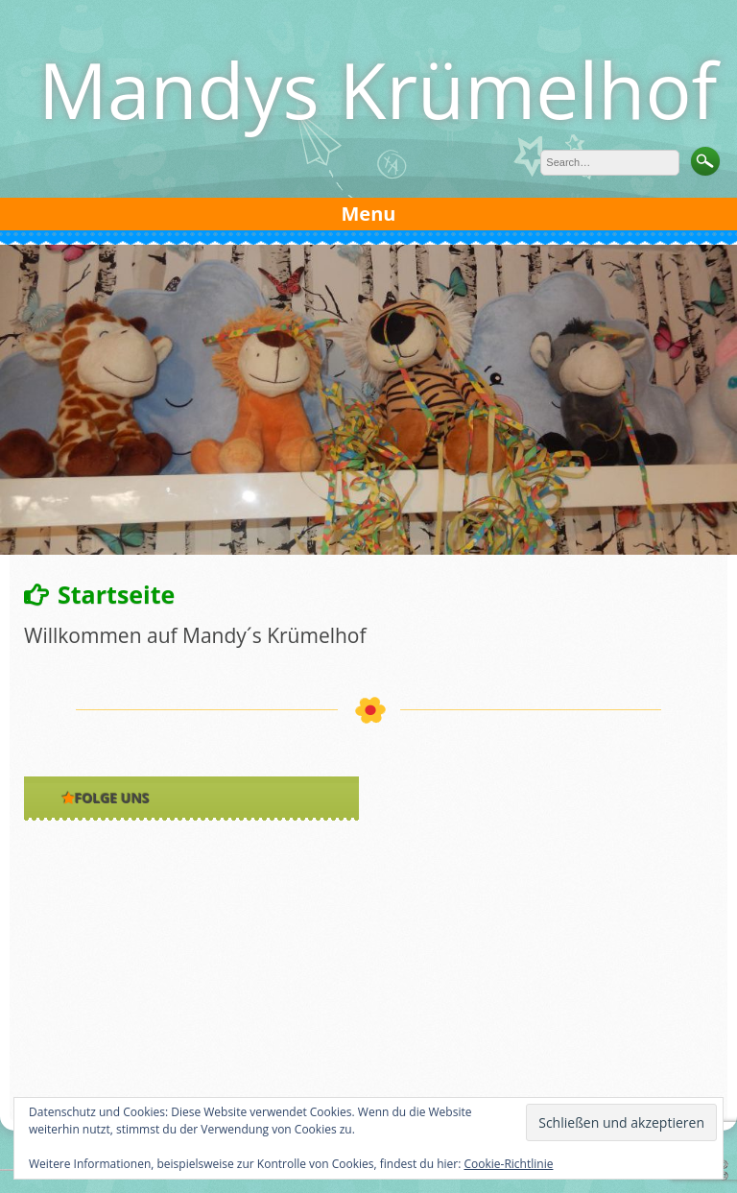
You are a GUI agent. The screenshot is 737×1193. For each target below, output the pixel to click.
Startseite (116, 594)
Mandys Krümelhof (377, 88)
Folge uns (112, 798)
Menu (369, 214)
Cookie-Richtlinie (509, 1164)
